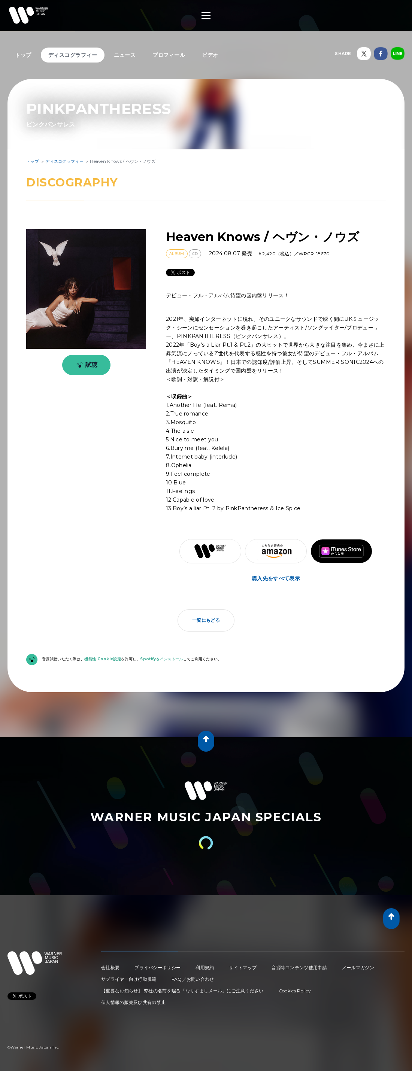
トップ (23, 55)
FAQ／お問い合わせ (193, 979)
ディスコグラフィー (72, 55)
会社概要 (110, 967)
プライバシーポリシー (157, 967)
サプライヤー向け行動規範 (129, 979)
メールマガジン (358, 967)
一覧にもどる (206, 620)
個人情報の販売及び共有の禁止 (133, 1002)
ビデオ (210, 55)
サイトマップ (243, 967)
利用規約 (205, 967)
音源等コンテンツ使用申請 (299, 967)
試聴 (85, 365)
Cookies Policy (295, 991)
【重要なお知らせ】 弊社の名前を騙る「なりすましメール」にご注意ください (182, 991)
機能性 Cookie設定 (102, 659)
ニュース (125, 55)
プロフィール (168, 55)
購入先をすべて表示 (276, 578)
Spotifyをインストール (161, 659)
